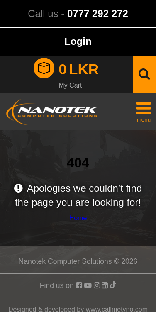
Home (78, 218)
